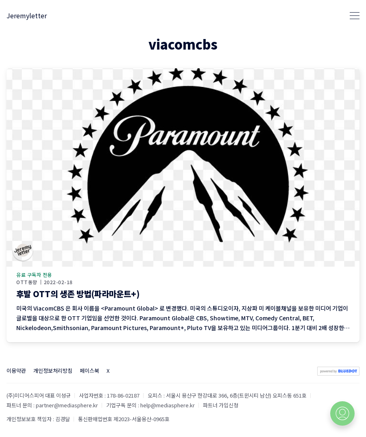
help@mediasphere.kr (167, 405)
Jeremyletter (27, 15)
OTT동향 (26, 282)
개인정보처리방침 (52, 370)
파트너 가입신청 (220, 405)
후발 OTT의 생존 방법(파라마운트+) (77, 294)
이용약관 (16, 370)
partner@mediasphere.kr (67, 405)
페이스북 (89, 370)
